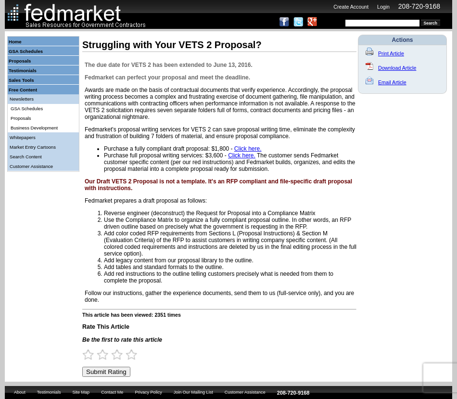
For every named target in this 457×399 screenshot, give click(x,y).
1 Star (92, 354)
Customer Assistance (31, 166)
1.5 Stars (99, 354)
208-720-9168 (419, 6)
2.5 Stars (114, 354)
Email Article (386, 82)
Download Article (391, 68)
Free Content (23, 89)
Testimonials (23, 70)
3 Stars (121, 354)
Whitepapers (23, 137)
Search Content (26, 156)
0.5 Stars (85, 354)
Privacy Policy (148, 392)
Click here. (248, 148)
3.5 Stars (128, 354)
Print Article (385, 53)
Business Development (34, 127)
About (19, 392)
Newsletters (22, 99)
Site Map (80, 392)
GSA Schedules (26, 51)
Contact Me (112, 392)
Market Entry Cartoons (33, 147)
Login (383, 7)
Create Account (350, 7)
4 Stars (135, 354)
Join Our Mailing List (193, 392)
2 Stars (106, 354)
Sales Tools (21, 80)
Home (15, 41)
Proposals (20, 61)
